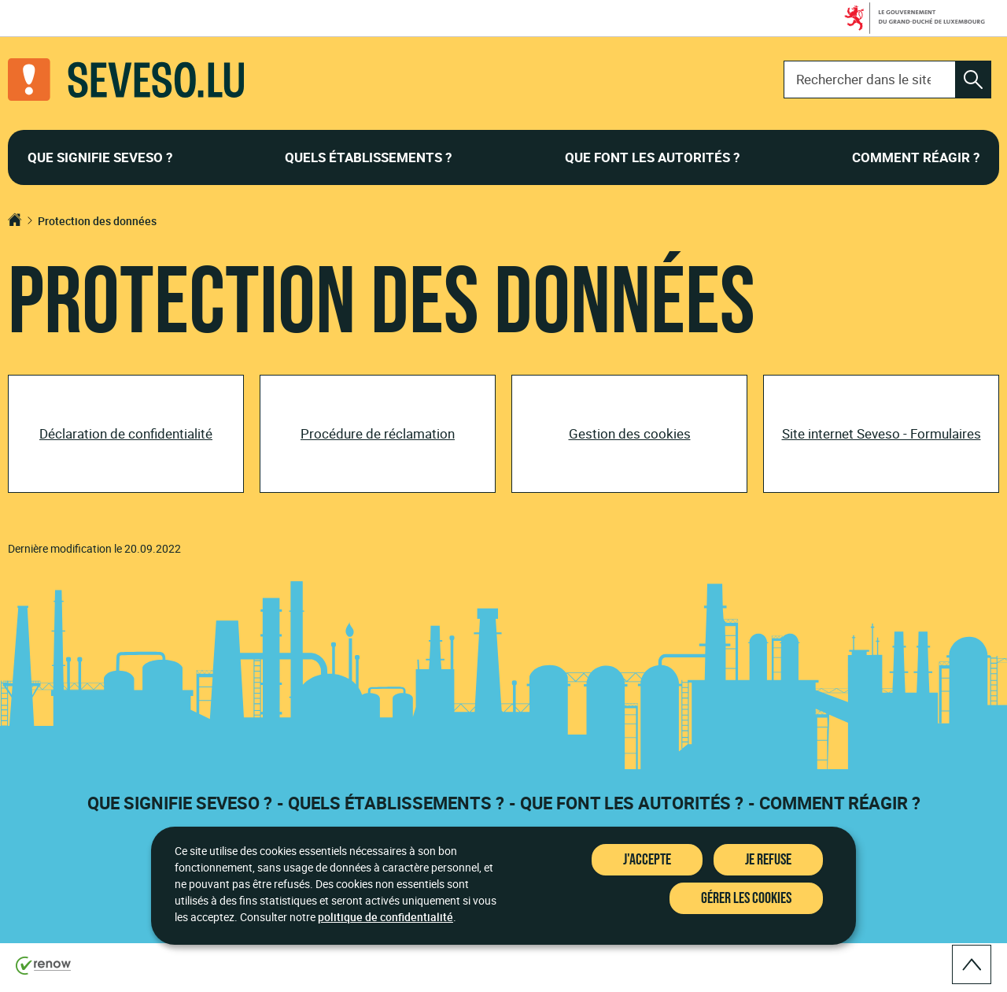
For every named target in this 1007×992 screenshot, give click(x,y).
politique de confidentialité (385, 916)
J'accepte (647, 859)
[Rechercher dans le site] (973, 79)
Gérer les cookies (746, 898)
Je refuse (768, 859)
